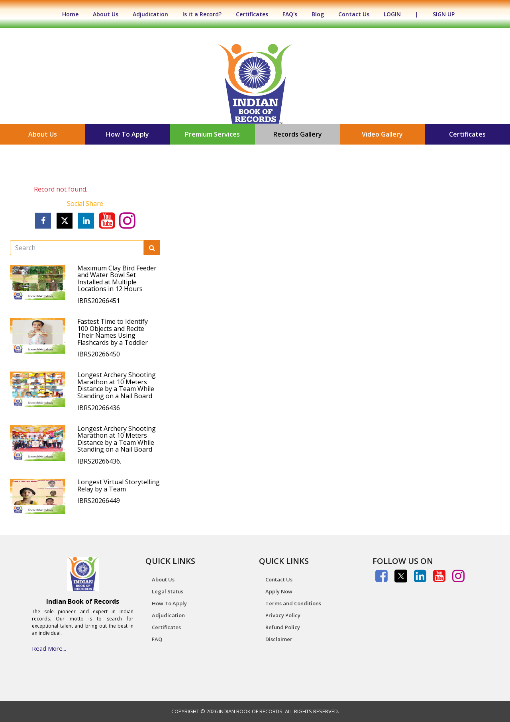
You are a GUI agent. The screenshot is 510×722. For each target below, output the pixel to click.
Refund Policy (282, 627)
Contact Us (353, 14)
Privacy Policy (282, 615)
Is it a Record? (202, 14)
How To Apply (127, 134)
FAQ (157, 639)
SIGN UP (444, 14)
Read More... (49, 648)
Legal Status (167, 591)
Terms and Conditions (293, 603)
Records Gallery (297, 134)
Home (74, 14)
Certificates (252, 14)
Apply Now (278, 591)
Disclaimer (278, 639)
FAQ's (289, 14)
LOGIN (392, 14)
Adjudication (150, 14)
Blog (318, 14)
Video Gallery (382, 134)
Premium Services (212, 134)
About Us (105, 14)
